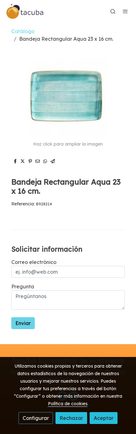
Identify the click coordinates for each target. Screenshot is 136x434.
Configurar (36, 418)
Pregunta (22, 286)
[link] (25, 11)
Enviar (23, 323)
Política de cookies (67, 403)
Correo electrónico (33, 262)
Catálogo (22, 31)
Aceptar (103, 418)
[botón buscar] (112, 11)
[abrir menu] (125, 11)
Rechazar (71, 418)
